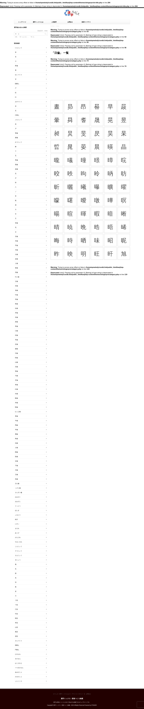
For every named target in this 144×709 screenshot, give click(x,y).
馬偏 (16, 425)
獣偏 (16, 407)
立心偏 (17, 483)
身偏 (16, 322)
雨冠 (16, 618)
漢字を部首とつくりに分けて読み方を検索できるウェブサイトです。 (72, 702)
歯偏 (16, 349)
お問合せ (70, 22)
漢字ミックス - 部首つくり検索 (72, 698)
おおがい (18, 497)
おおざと (18, 501)
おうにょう (18, 142)
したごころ (18, 681)
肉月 (16, 519)
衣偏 (16, 317)
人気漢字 (54, 22)
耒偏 (16, 384)
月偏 (16, 250)
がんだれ (18, 537)
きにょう (18, 560)
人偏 (16, 263)
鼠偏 (16, 456)
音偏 (16, 223)
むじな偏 (18, 411)
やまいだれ (18, 542)
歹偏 (16, 380)
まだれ (17, 528)
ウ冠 (16, 600)
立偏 (16, 281)
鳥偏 (16, 438)
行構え (17, 115)
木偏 (16, 241)
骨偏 (16, 371)
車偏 (16, 416)
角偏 (16, 304)
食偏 (16, 268)
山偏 (16, 362)
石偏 (16, 366)
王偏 (16, 474)
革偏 (16, 326)
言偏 (16, 286)
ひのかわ (18, 654)
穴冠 (16, 609)
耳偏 (16, 340)
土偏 (16, 447)
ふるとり (18, 515)
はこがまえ (18, 663)
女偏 (16, 461)
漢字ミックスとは (38, 22)
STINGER (94, 705)
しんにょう (18, 546)
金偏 (16, 259)
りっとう (18, 506)
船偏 (16, 398)
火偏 (16, 254)
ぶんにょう (18, 119)
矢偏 (16, 393)
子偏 (16, 465)
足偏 (16, 344)
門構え (17, 649)
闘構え (17, 83)
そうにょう (18, 551)
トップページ (22, 22)
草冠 (16, 623)
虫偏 (16, 443)
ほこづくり (18, 74)
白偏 (16, 389)
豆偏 (16, 236)
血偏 (16, 169)
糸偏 (16, 290)
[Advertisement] (90, 82)
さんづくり (18, 641)
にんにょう (18, 48)
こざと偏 (18, 488)
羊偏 (16, 429)
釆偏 (16, 160)
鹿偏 (16, 434)
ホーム (55, 694)
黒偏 (16, 164)
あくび (17, 533)
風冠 (16, 632)
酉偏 (16, 452)
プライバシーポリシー (78, 694)
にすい (17, 524)
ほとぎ (17, 510)
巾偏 (16, 295)
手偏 (16, 245)
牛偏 (16, 420)
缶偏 (16, 308)
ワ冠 (16, 605)
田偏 (16, 357)
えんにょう (18, 555)
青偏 (16, 133)
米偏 (16, 402)
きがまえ (18, 658)
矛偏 (16, 313)
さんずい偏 (18, 492)
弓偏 (16, 375)
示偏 (16, 470)
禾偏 (16, 299)
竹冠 (16, 614)
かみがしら (18, 676)
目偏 (16, 335)
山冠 (16, 627)
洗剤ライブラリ (86, 22)
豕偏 (16, 65)
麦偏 (16, 137)
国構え (17, 645)
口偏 (16, 331)
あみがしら (18, 672)
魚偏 (16, 479)
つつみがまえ (19, 667)
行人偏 (17, 277)
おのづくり (18, 101)
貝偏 (16, 272)
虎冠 (16, 636)
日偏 (16, 353)
